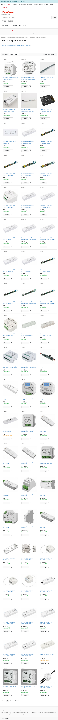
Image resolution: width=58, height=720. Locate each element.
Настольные (9, 33)
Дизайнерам (4, 7)
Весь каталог (4, 30)
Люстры (40, 30)
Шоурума (15, 1)
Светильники (47, 30)
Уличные (21, 33)
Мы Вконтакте (32, 709)
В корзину (6, 86)
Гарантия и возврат (48, 4)
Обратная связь (22, 4)
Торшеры (15, 33)
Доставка (36, 4)
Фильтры (29, 49)
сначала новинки (14, 54)
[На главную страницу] (8, 12)
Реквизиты (29, 4)
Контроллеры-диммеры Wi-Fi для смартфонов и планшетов (16, 45)
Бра (52, 30)
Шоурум (8, 4)
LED (29, 30)
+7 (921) (7, 21)
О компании (14, 4)
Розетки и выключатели (21, 30)
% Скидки (11, 30)
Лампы (26, 33)
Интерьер (31, 33)
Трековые (34, 30)
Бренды (3, 4)
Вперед (17, 700)
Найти (54, 17)
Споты (2, 33)
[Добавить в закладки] (11, 86)
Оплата (41, 4)
